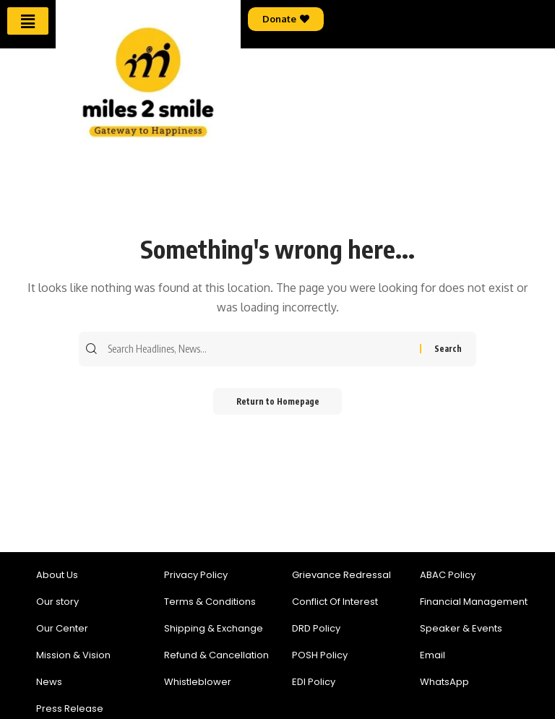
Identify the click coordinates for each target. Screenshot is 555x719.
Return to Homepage (278, 402)
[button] (27, 21)
